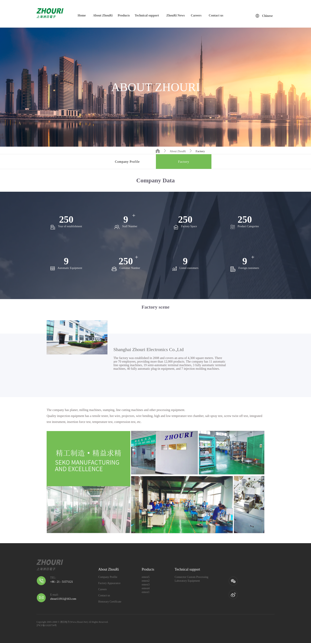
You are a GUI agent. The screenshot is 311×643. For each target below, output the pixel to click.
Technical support (147, 15)
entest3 (146, 584)
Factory (200, 151)
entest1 (146, 592)
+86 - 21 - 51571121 (61, 581)
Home (82, 15)
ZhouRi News (175, 15)
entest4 (146, 588)
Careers (196, 15)
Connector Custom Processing (191, 577)
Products (124, 15)
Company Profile (127, 161)
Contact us (216, 15)
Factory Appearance (109, 583)
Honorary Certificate (109, 601)
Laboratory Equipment (187, 580)
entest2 (146, 580)
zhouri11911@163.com (63, 598)
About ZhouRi (102, 15)
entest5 (146, 577)
